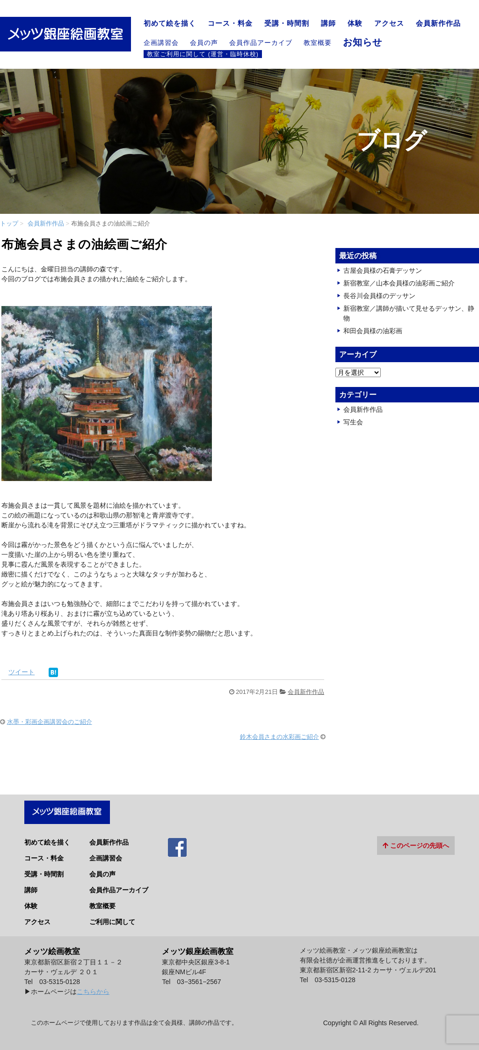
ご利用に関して (112, 917)
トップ (9, 223)
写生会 (353, 422)
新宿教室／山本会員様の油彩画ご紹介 (399, 283)
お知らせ (362, 42)
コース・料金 (230, 23)
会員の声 (204, 42)
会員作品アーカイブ (260, 42)
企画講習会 (161, 42)
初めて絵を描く (170, 23)
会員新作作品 (438, 23)
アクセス (389, 23)
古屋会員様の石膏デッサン (382, 270)
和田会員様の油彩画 (372, 331)
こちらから (93, 987)
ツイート (21, 672)
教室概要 (318, 42)
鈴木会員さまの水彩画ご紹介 (279, 736)
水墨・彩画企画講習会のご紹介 (49, 721)
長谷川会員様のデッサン (379, 295)
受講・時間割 (286, 23)
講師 (328, 23)
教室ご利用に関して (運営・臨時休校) (203, 54)
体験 (355, 23)
